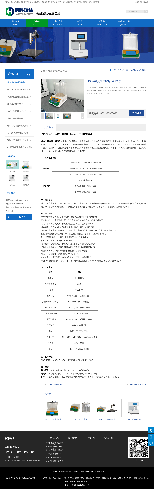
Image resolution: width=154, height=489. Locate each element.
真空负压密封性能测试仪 (18, 97)
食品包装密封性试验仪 (17, 111)
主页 (114, 70)
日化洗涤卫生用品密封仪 (18, 133)
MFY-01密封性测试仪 (53, 419)
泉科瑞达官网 (124, 23)
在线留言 (138, 2)
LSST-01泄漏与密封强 (107, 419)
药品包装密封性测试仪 (17, 118)
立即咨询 (136, 113)
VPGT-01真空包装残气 (80, 419)
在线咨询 (16, 217)
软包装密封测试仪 (15, 104)
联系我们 (146, 2)
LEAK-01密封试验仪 (55, 384)
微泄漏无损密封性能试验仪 (18, 90)
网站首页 (15, 23)
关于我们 (80, 23)
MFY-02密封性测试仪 (138, 384)
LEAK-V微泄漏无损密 (134, 419)
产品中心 (37, 23)
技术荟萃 (59, 23)
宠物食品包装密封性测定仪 (18, 140)
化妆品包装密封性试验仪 (18, 126)
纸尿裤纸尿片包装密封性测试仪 (19, 148)
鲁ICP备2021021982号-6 (81, 485)
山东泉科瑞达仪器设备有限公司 (71, 471)
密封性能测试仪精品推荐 (18, 82)
